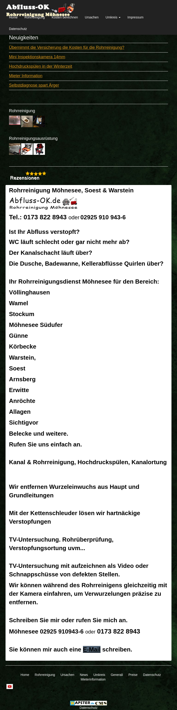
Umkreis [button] (113, 17)
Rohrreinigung (34, 17)
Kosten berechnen (65, 17)
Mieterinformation (93, 679)
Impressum (135, 17)
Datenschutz (18, 29)
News (84, 675)
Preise (133, 675)
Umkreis (99, 675)
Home (13, 17)
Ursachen (92, 17)
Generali (117, 675)
